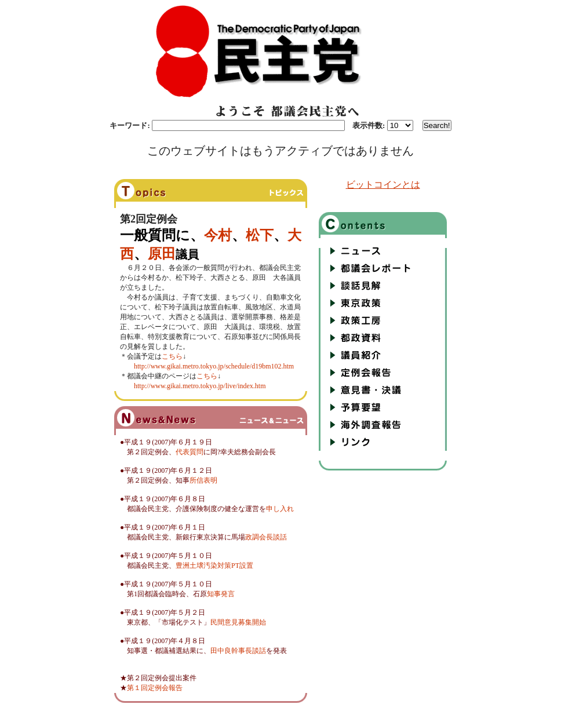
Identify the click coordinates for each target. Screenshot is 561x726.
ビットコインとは (383, 184)
